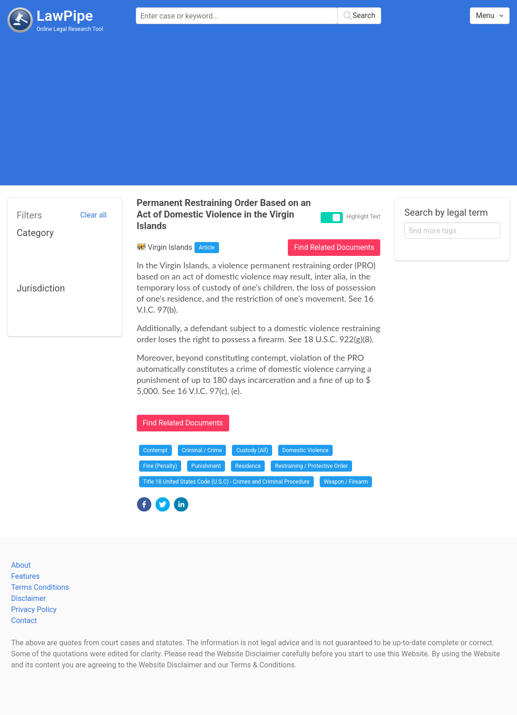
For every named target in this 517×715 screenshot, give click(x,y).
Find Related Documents (334, 247)
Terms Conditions (40, 587)
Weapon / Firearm (346, 482)
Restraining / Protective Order (311, 466)
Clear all (93, 215)
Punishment (206, 466)
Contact (24, 620)
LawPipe (64, 15)
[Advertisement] (258, 108)
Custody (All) (252, 450)
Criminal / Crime (202, 450)
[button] (144, 504)
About (21, 565)
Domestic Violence (305, 450)
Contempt (155, 450)
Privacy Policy (34, 609)
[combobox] (259, 15)
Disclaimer (28, 598)
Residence (248, 466)
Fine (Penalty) (160, 466)
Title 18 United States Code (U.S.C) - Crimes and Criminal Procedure (226, 482)
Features (25, 576)
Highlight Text (364, 217)
